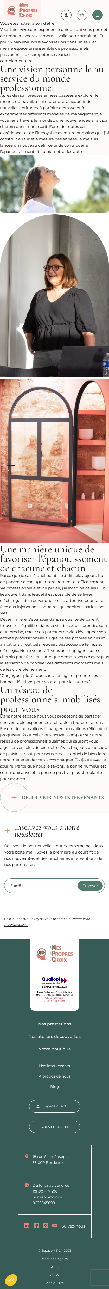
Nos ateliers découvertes (54, 1036)
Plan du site (55, 1283)
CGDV (54, 1275)
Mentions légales (55, 1259)
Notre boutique (54, 1049)
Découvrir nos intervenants (63, 797)
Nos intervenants (54, 1065)
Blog (54, 1086)
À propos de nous (54, 1076)
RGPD (54, 1267)
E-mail (16, 885)
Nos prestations (54, 1024)
